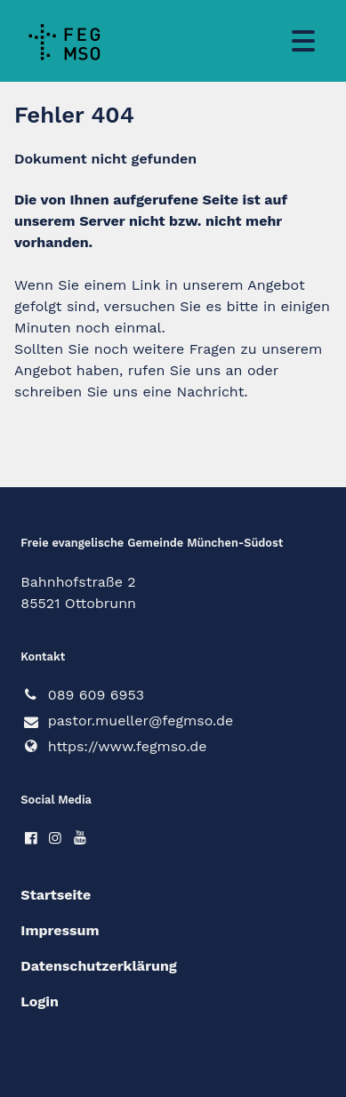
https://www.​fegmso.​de (113, 746)
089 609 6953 (82, 695)
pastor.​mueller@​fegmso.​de (126, 722)
